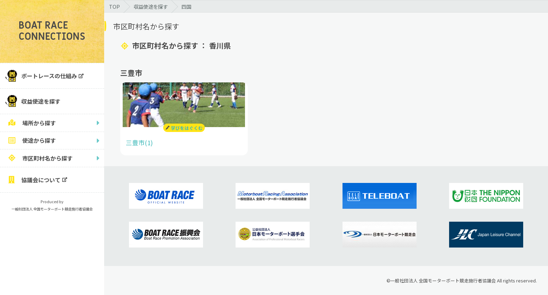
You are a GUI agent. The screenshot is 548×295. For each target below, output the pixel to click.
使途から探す (39, 140)
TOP (114, 6)
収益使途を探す (40, 101)
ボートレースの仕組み (49, 76)
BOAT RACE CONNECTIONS (52, 31)
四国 (186, 6)
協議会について (40, 180)
